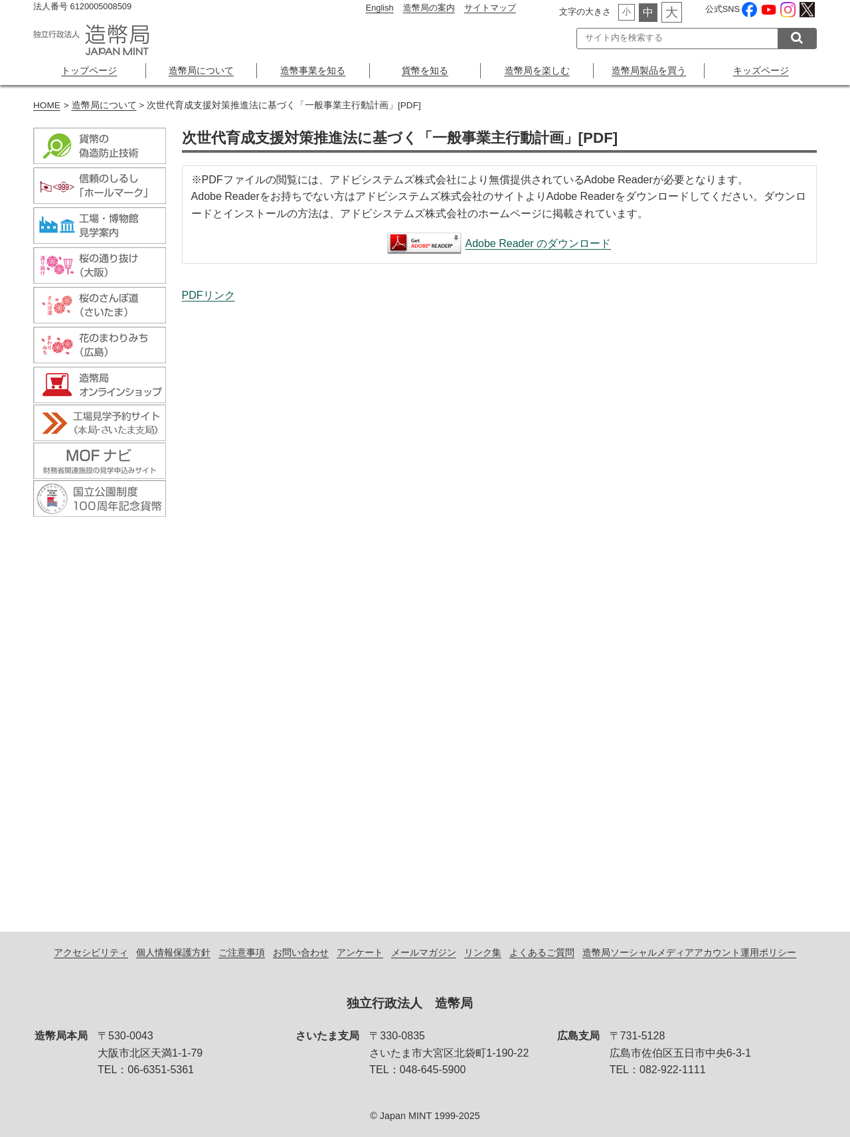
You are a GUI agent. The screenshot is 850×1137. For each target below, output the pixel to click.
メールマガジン (423, 952)
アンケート (360, 952)
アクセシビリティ (91, 952)
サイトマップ (490, 8)
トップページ (89, 70)
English (380, 8)
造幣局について (201, 70)
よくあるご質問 (541, 952)
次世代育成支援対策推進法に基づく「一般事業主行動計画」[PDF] (499, 603)
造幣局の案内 (429, 8)
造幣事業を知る (312, 70)
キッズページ (761, 70)
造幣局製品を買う (649, 70)
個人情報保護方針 (173, 952)
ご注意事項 (241, 952)
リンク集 (482, 952)
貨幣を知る (425, 70)
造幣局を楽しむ (537, 70)
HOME (46, 105)
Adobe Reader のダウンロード (538, 243)
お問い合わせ (301, 952)
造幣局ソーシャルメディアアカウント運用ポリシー (689, 952)
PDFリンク (208, 295)
